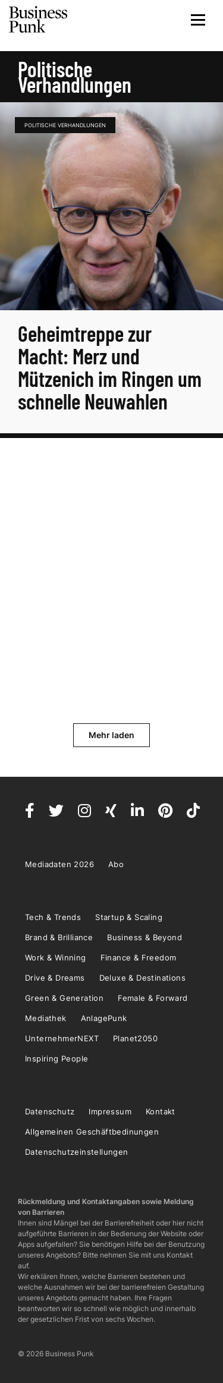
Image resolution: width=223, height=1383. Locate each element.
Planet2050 (135, 1038)
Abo (116, 864)
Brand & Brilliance (59, 937)
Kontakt (160, 1111)
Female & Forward (152, 998)
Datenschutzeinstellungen (76, 1152)
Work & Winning (55, 957)
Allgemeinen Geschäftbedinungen (92, 1131)
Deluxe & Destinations (142, 977)
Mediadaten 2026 (59, 864)
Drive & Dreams (55, 977)
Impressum (110, 1111)
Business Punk (38, 19)
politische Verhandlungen (65, 125)
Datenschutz (49, 1111)
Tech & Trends (53, 917)
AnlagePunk (104, 1018)
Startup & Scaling (128, 917)
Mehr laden (111, 735)
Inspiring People (56, 1058)
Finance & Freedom (138, 957)
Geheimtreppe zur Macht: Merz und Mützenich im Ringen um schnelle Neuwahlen (110, 367)
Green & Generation (64, 998)
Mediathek (46, 1018)
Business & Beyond (144, 937)
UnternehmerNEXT (62, 1038)
